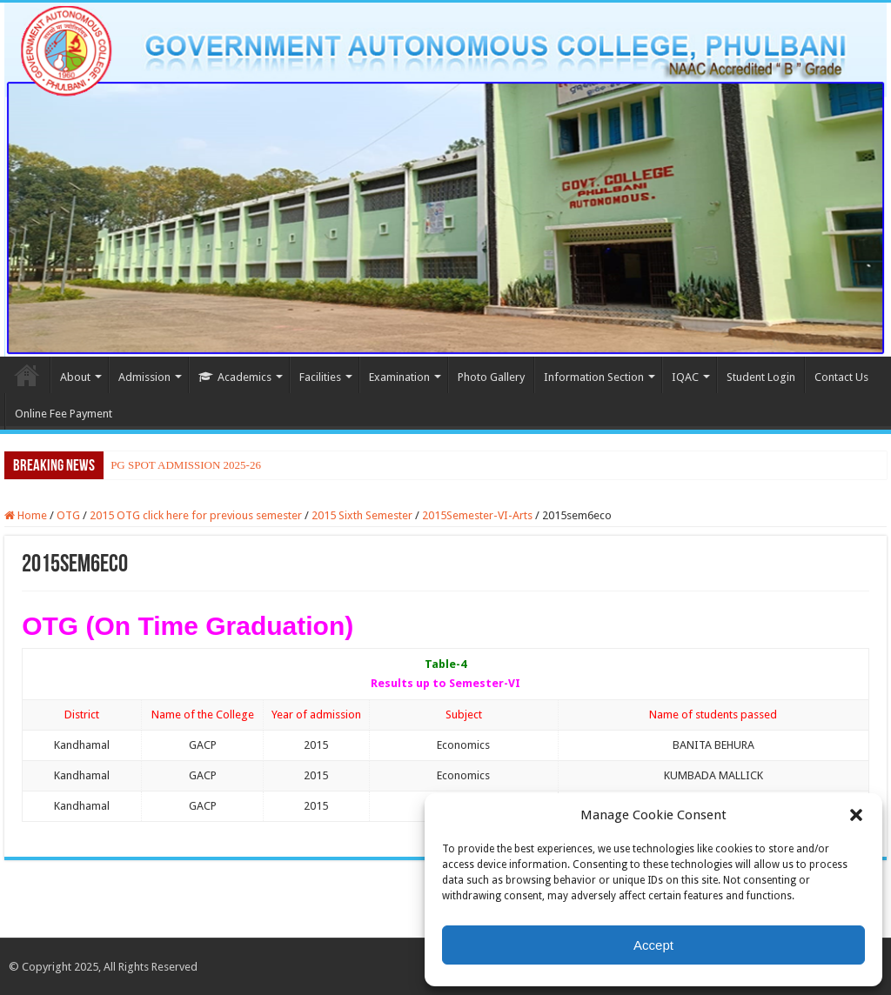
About (75, 377)
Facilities (320, 377)
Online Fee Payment (63, 413)
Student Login (761, 377)
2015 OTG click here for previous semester (196, 515)
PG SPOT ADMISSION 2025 (178, 464)
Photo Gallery (491, 377)
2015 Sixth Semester (362, 515)
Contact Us (841, 377)
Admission (144, 377)
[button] (856, 815)
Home (27, 375)
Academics (234, 377)
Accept (653, 945)
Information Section (594, 377)
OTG (68, 515)
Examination (399, 377)
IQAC (685, 377)
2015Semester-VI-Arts (477, 515)
